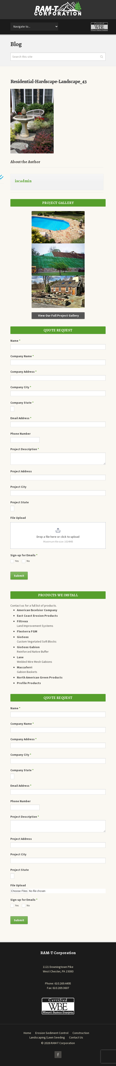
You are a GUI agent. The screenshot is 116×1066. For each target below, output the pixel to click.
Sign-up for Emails (23, 555)
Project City (18, 487)
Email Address (20, 418)
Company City (20, 387)
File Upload (18, 518)
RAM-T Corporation (63, 1043)
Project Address (21, 471)
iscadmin (23, 181)
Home (27, 1033)
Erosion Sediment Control (51, 1033)
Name (15, 341)
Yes (14, 561)
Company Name (22, 356)
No (26, 561)
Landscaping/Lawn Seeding (47, 1037)
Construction (80, 1033)
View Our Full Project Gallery (58, 315)
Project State (19, 502)
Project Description (24, 449)
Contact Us (76, 1037)
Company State (22, 403)
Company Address (23, 372)
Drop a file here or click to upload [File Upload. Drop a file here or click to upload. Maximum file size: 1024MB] (58, 537)
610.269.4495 (63, 983)
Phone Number (20, 434)
